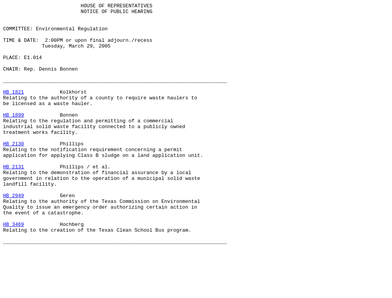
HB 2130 (13, 172)
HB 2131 (13, 199)
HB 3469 (13, 268)
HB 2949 (13, 234)
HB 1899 (13, 137)
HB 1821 (13, 110)
